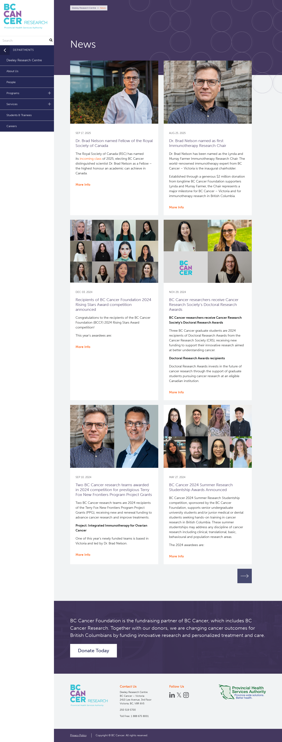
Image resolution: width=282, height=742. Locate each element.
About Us (12, 71)
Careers (11, 126)
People (11, 82)
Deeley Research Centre (84, 8)
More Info (83, 185)
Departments (23, 50)
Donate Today (93, 650)
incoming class (90, 159)
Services (29, 104)
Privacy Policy (78, 735)
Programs (29, 93)
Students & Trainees (19, 115)
